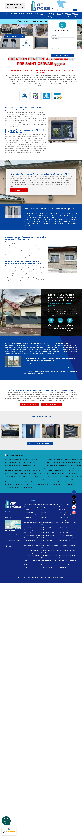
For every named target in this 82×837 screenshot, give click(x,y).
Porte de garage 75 (64, 540)
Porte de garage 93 (29, 540)
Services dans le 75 (75, 15)
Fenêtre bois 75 (63, 517)
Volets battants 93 (29, 565)
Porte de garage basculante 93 (32, 543)
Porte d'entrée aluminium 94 (49, 535)
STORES (34, 13)
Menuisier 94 (45, 520)
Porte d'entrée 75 (64, 530)
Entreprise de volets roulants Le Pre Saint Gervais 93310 (21, 462)
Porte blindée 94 (46, 527)
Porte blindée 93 (28, 527)
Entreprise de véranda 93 (60, 15)
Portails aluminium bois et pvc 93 (32, 523)
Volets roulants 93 (29, 567)
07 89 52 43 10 (13, 536)
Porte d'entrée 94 (46, 530)
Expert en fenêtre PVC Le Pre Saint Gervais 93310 (19, 482)
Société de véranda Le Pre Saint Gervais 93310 (18, 487)
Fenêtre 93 (27, 509)
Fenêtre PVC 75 (63, 512)
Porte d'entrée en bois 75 (66, 538)
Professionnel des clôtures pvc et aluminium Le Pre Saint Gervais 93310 (25, 484)
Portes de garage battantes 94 (50, 550)
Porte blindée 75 (63, 527)
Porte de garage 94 (46, 540)
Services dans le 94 (68, 15)
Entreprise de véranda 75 (66, 507)
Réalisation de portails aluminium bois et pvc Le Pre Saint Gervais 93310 (25, 468)
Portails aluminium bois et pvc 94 (49, 523)
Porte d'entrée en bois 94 (48, 538)
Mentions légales (33, 577)
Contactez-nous (45, 577)
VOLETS (26, 13)
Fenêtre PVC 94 (45, 512)
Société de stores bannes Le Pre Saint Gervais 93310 (20, 465)
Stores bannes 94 (46, 553)
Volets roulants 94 (46, 567)
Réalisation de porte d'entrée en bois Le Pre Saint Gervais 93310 (23, 470)
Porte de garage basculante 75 (68, 543)
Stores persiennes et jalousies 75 (67, 561)
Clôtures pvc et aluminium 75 (67, 504)
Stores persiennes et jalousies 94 (49, 561)
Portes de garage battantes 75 (67, 550)
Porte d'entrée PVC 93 (30, 532)
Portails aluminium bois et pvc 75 (67, 523)
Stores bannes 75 (64, 553)
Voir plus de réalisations (40, 443)
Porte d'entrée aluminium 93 (32, 535)
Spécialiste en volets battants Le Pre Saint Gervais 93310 (21, 459)
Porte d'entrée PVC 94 (47, 532)
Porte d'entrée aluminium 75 (67, 535)
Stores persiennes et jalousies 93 (32, 561)
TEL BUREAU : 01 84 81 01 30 (29, 404)
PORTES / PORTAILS (43, 14)
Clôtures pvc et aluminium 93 (51, 15)
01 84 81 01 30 (13, 534)
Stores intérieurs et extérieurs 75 (67, 556)
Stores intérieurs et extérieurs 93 (32, 556)
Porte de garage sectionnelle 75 (67, 546)
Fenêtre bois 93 (28, 517)
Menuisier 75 (62, 520)
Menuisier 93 (9, 14)
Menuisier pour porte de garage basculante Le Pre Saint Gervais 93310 (25, 479)
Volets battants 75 (64, 565)
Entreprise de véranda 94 (48, 507)
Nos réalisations (15, 36)
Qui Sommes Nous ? (11, 515)
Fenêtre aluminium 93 (30, 515)
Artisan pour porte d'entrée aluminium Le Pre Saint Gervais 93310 (23, 473)
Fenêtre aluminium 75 (65, 515)
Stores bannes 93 (29, 553)
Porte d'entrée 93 (28, 530)
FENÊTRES (18, 13)
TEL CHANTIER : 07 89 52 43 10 (52, 404)
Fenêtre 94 (44, 509)
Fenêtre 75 (62, 509)
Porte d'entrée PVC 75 (65, 532)
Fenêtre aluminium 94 (47, 515)
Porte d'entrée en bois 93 (31, 538)
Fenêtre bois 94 (45, 517)
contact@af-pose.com (15, 540)
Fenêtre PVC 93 (28, 512)
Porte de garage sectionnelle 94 (49, 546)
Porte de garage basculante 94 (50, 543)
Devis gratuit (19, 190)
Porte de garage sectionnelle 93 (32, 546)
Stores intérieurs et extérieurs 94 (49, 556)
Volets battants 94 (46, 565)
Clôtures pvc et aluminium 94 (49, 504)
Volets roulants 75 (64, 567)
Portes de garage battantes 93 (32, 550)
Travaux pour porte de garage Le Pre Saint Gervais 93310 (21, 476)
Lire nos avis (9, 834)
